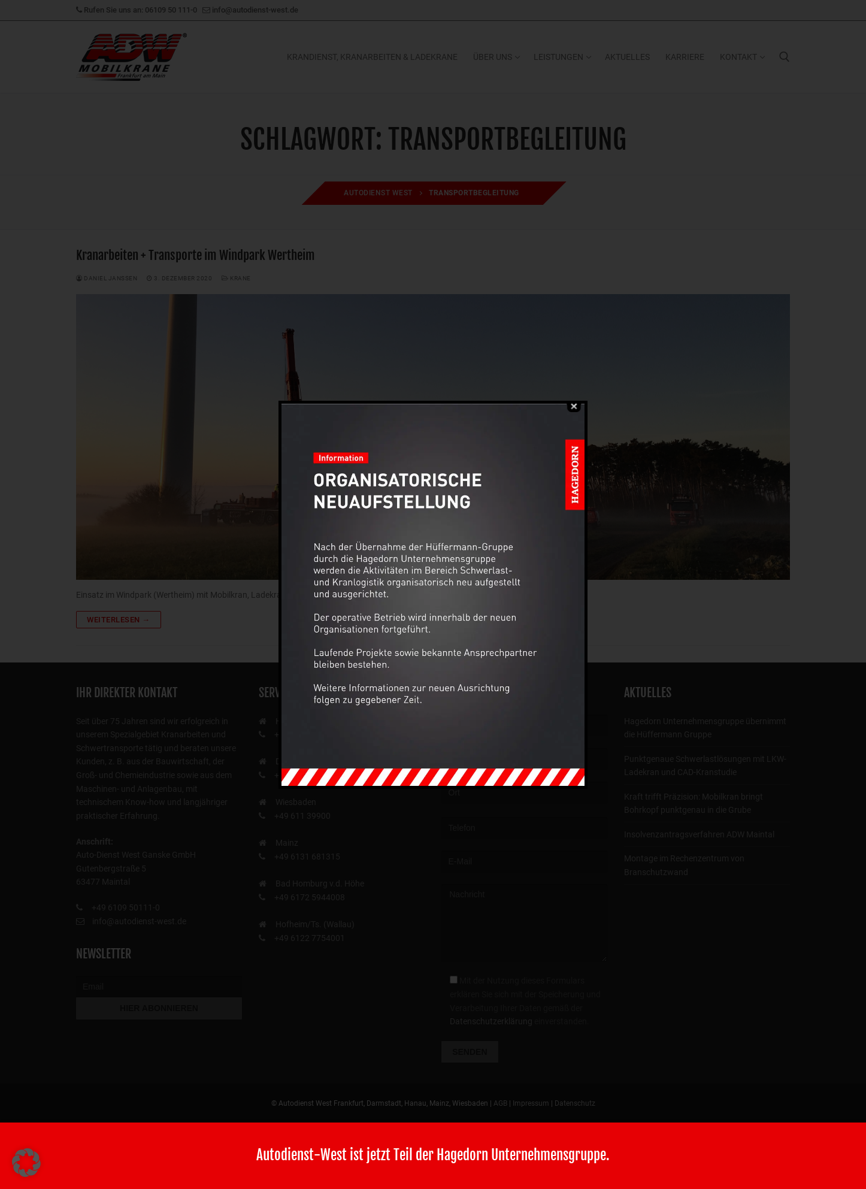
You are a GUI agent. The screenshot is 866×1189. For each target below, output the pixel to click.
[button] (26, 1162)
